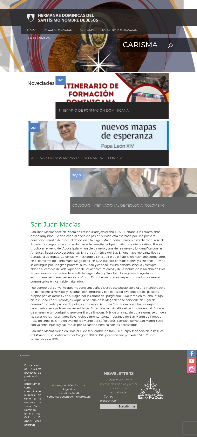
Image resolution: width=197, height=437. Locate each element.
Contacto (31, 10)
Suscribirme (126, 406)
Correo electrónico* (108, 398)
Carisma (87, 29)
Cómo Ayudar (54, 10)
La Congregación (57, 29)
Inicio (30, 29)
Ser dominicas (38, 38)
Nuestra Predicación (119, 29)
